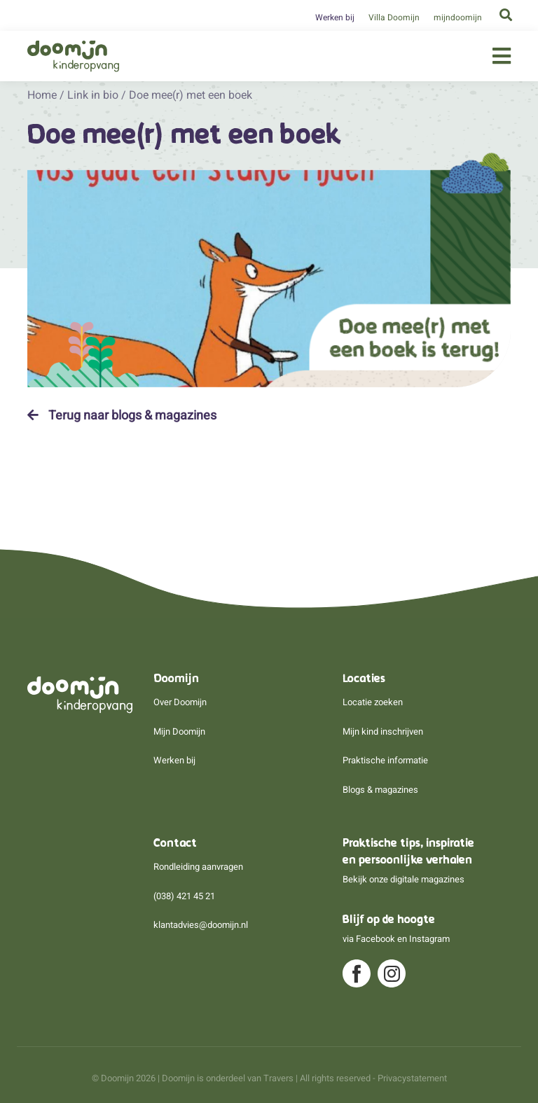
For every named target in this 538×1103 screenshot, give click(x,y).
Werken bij (334, 17)
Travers (278, 1078)
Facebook (375, 939)
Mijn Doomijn (179, 731)
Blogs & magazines (380, 789)
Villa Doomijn (394, 17)
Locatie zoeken (373, 702)
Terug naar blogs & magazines (121, 415)
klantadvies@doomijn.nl (200, 925)
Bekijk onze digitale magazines (403, 879)
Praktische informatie (385, 760)
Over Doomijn (180, 702)
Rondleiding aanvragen (198, 866)
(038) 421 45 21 (184, 896)
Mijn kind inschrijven (383, 731)
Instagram (429, 939)
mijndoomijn (458, 17)
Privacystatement (412, 1078)
